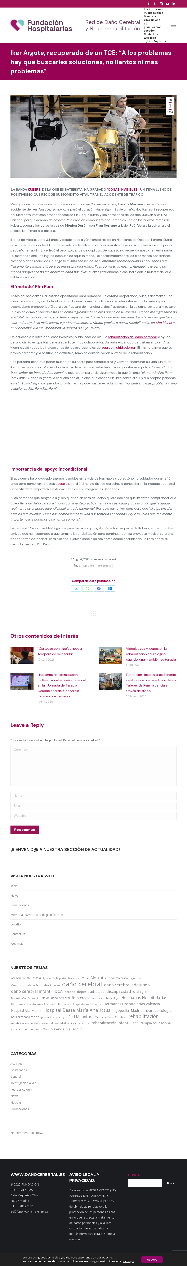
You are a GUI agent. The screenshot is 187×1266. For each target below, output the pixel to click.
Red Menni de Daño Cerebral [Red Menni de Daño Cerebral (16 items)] (107, 1017)
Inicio (14, 886)
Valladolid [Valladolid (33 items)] (74, 1029)
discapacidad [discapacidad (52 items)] (118, 991)
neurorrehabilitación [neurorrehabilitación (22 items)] (25, 1017)
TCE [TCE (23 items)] (135, 1023)
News (14, 895)
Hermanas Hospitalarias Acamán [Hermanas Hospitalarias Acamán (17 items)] (33, 1004)
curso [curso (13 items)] (56, 985)
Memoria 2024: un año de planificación (36, 915)
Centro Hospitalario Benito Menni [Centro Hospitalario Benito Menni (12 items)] (31, 985)
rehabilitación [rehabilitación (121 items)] (143, 1016)
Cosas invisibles (123, 189)
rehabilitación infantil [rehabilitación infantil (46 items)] (110, 1022)
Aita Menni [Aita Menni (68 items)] (92, 977)
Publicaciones (19, 905)
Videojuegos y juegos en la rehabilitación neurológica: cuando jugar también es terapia (151, 653)
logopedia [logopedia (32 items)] (120, 1010)
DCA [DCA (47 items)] (59, 991)
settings (128, 1261)
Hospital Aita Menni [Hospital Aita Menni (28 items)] (26, 1010)
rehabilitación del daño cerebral (132, 337)
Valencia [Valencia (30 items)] (57, 1029)
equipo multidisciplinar (119, 347)
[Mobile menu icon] (174, 25)
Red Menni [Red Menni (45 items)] (77, 1016)
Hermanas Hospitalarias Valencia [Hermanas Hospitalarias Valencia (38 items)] (131, 1004)
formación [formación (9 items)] (98, 998)
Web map (16, 944)
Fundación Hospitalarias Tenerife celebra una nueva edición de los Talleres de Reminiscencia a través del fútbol (151, 683)
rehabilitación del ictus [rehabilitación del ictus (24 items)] (72, 1023)
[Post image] (22, 655)
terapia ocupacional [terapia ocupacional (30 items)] (156, 1023)
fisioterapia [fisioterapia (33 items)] (81, 997)
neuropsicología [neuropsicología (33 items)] (158, 1010)
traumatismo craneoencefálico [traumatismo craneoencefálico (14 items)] (30, 1029)
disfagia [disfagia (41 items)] (140, 991)
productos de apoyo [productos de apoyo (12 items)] (53, 1017)
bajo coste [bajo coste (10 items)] (136, 978)
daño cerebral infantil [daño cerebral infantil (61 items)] (32, 991)
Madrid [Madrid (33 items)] (137, 1010)
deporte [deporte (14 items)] (70, 992)
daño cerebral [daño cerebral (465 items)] (82, 984)
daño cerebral (104, 566)
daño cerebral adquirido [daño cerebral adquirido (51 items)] (127, 984)
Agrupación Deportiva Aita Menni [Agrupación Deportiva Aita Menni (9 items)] (61, 978)
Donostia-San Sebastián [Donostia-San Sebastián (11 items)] (25, 998)
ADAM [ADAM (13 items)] (27, 978)
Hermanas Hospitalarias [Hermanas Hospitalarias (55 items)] (144, 997)
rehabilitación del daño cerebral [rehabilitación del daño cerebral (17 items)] (32, 1023)
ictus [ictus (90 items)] (105, 1010)
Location (16, 924)
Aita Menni (163, 322)
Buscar (171, 1183)
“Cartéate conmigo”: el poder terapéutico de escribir (60, 651)
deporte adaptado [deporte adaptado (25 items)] (90, 991)
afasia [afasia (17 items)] (37, 978)
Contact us (17, 934)
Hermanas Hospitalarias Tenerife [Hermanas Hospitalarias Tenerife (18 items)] (79, 1004)
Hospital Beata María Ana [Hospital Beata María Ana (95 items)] (71, 1010)
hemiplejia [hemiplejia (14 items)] (112, 998)
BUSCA (134, 1175)
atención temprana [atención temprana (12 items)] (116, 978)
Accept (152, 1259)
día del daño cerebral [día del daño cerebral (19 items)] (55, 998)
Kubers (34, 189)
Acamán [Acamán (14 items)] (16, 978)
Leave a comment (104, 559)
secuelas (62, 483)
